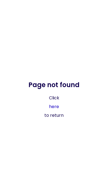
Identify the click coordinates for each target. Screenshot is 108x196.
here (54, 106)
